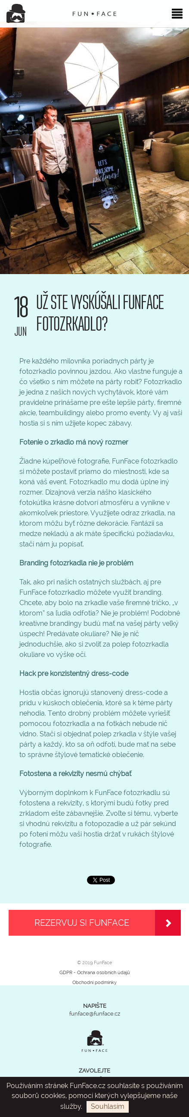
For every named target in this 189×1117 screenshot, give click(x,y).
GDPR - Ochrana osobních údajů (94, 972)
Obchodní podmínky (94, 982)
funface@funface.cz (94, 1013)
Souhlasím (107, 1106)
